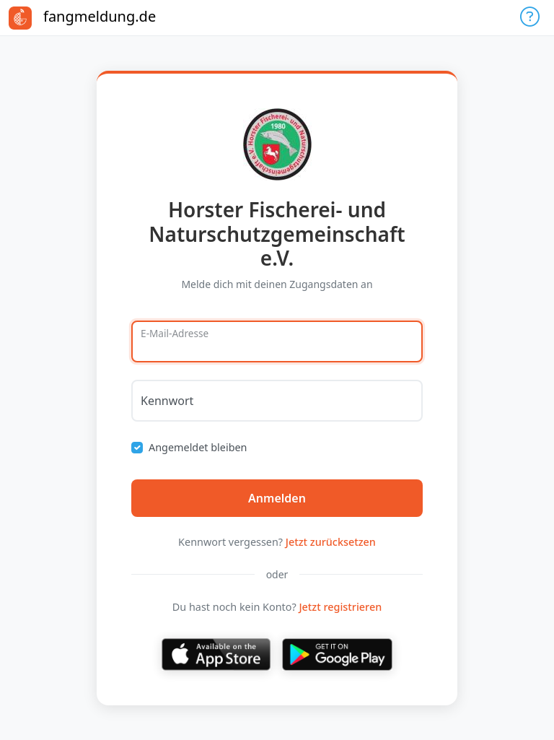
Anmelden (277, 498)
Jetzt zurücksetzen (331, 542)
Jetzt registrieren (340, 607)
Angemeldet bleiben (198, 447)
